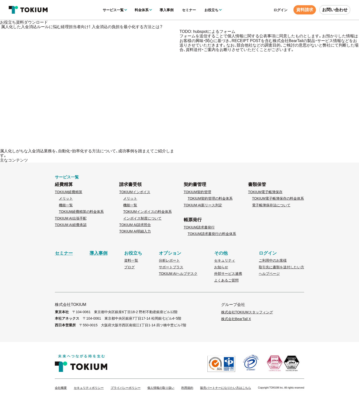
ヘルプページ (269, 274)
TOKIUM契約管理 (197, 192)
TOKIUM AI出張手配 (71, 218)
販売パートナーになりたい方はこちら (225, 388)
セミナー (189, 10)
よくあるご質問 (226, 280)
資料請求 (304, 9)
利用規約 (187, 388)
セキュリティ (224, 260)
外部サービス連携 (228, 274)
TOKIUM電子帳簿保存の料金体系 (278, 198)
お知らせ (221, 267)
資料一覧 (131, 260)
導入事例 (167, 10)
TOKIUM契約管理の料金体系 (210, 198)
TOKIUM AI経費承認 (71, 225)
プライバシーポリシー (126, 388)
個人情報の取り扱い (160, 388)
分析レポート (169, 260)
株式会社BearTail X (236, 319)
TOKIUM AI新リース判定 (203, 205)
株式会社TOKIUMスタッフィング (247, 312)
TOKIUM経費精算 (68, 192)
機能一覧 (66, 205)
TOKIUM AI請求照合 (135, 225)
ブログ (129, 267)
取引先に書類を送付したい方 (281, 267)
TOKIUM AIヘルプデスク (178, 274)
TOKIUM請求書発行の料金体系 (212, 234)
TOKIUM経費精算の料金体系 (81, 212)
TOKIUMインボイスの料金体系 (147, 212)
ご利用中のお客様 (273, 260)
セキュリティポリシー (89, 388)
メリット (66, 198)
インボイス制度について (142, 218)
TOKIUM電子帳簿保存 (265, 192)
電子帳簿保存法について (271, 205)
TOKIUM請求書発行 (199, 227)
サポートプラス (171, 267)
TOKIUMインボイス (134, 192)
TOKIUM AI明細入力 (135, 231)
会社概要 (61, 388)
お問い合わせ (335, 9)
